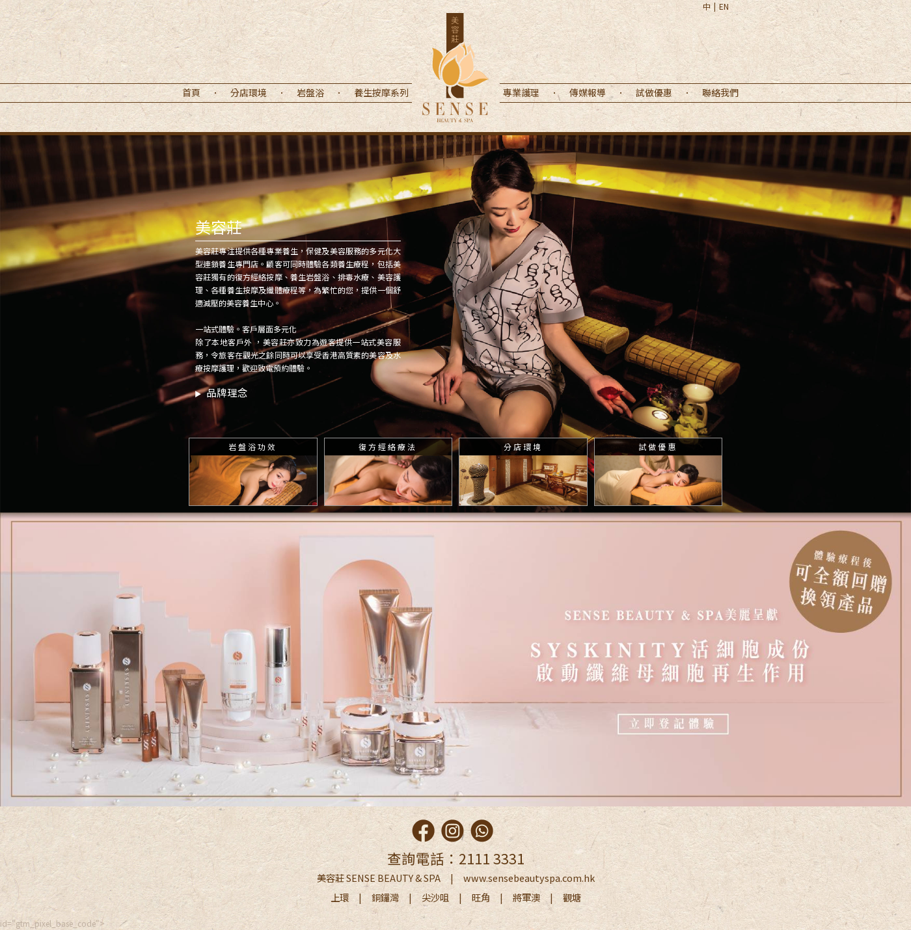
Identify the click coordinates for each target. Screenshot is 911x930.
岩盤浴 (310, 92)
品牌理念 (221, 392)
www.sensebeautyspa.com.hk (529, 877)
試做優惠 (654, 92)
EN (724, 6)
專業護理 (521, 92)
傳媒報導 (587, 92)
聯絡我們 (720, 92)
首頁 (191, 92)
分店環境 (248, 92)
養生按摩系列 (381, 92)
